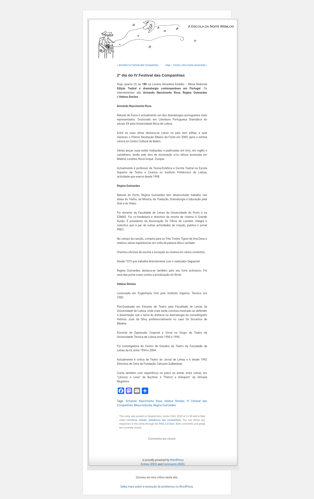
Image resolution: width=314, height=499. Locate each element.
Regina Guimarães (164, 405)
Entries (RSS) (149, 464)
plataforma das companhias (165, 420)
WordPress (177, 460)
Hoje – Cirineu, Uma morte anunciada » (186, 65)
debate (143, 420)
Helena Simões (174, 401)
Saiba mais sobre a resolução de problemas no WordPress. (157, 486)
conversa (132, 420)
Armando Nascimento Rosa (144, 401)
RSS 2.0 (163, 423)
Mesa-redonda (143, 405)
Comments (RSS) (173, 464)
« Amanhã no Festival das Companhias (137, 65)
